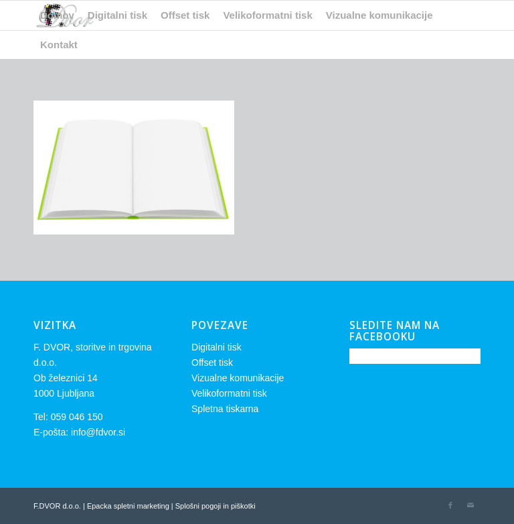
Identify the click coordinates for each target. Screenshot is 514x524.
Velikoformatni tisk (229, 393)
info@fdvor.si (98, 432)
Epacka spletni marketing (128, 506)
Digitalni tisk (216, 347)
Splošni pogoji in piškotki (215, 506)
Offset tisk (212, 362)
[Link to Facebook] (450, 505)
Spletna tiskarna (224, 408)
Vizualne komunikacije (237, 378)
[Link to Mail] (470, 505)
